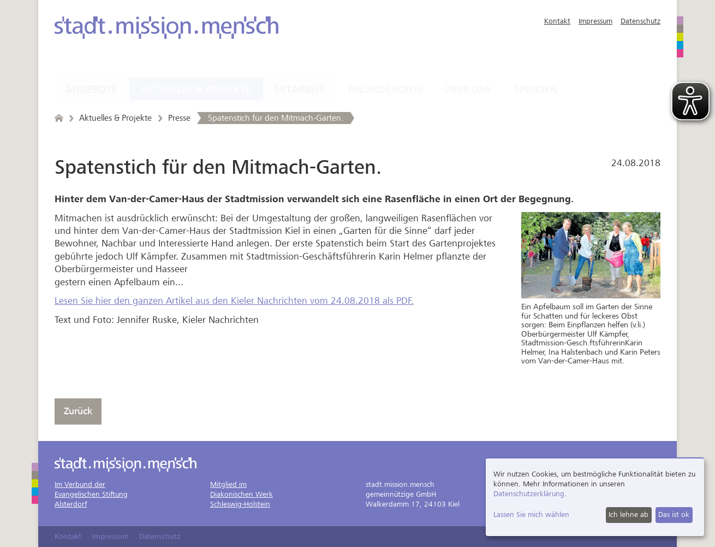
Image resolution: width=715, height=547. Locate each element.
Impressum (595, 21)
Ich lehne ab (628, 514)
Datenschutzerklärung (528, 493)
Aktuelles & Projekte (195, 90)
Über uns (467, 90)
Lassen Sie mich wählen (531, 514)
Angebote (91, 90)
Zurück (78, 411)
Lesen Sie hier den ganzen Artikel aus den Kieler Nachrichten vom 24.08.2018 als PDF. (234, 301)
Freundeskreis (385, 90)
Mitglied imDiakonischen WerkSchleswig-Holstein (241, 494)
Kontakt (557, 21)
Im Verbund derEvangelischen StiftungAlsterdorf (91, 494)
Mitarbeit (299, 90)
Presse (179, 118)
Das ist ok (673, 514)
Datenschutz (640, 21)
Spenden (535, 90)
